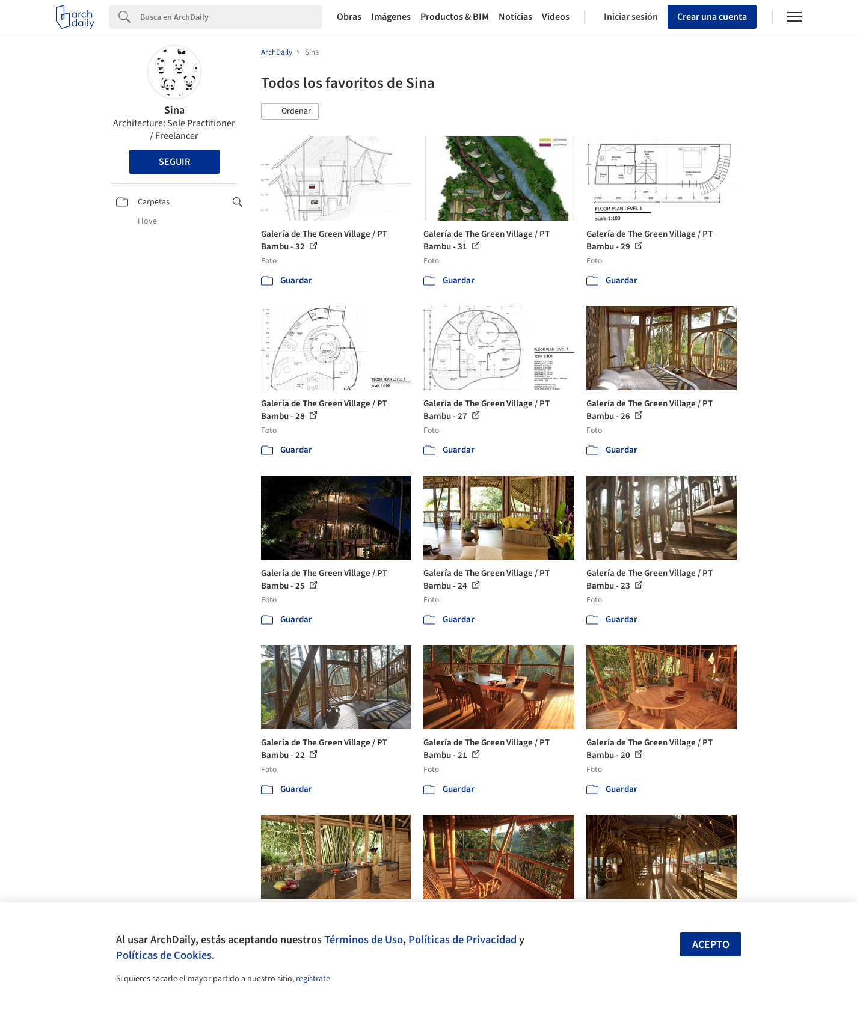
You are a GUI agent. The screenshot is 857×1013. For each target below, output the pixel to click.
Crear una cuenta (712, 16)
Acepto (711, 944)
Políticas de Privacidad (462, 939)
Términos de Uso (363, 939)
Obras (349, 17)
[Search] (231, 17)
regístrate (313, 979)
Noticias (515, 17)
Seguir (174, 161)
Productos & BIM (454, 17)
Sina (174, 110)
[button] (290, 111)
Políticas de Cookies (164, 955)
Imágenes (391, 17)
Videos (556, 17)
